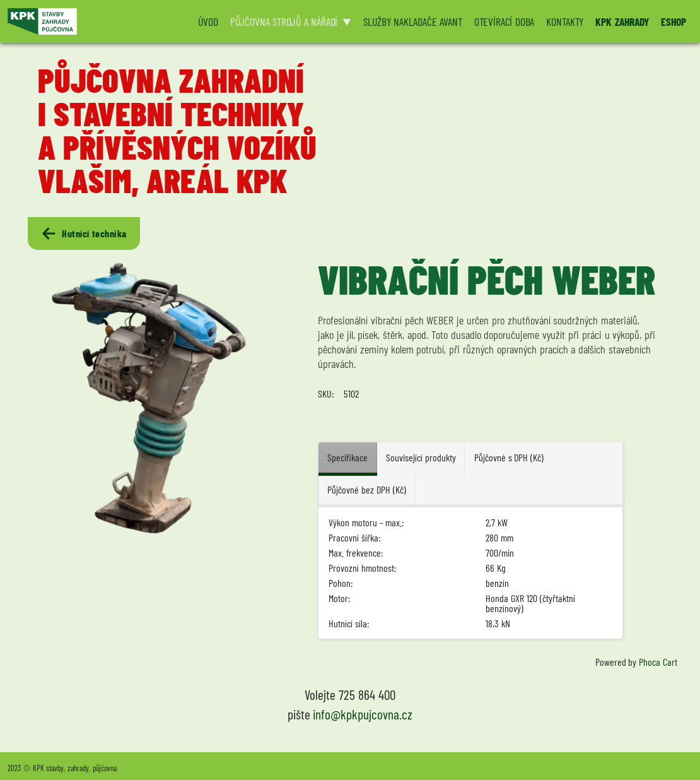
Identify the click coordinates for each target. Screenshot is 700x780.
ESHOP (673, 21)
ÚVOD (208, 21)
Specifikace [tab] (347, 457)
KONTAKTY (564, 21)
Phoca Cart (658, 662)
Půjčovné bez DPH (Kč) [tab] (366, 489)
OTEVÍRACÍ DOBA (504, 21)
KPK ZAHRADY (622, 21)
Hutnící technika (83, 233)
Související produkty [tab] (421, 457)
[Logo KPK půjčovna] (95, 21)
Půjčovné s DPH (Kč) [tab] (509, 457)
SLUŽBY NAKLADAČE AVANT (412, 21)
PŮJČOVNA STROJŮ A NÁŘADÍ (284, 21)
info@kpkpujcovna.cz (362, 714)
